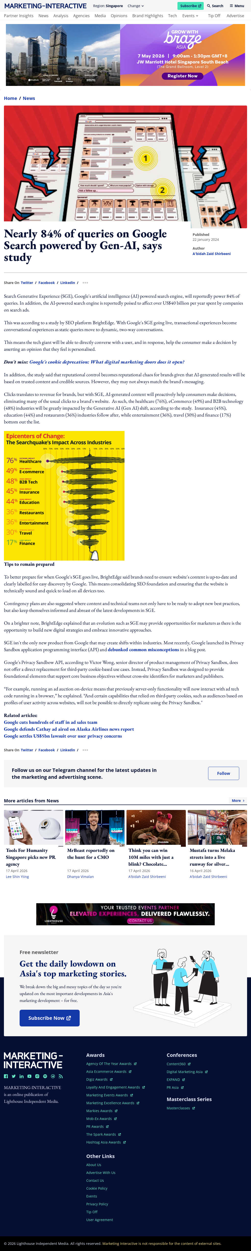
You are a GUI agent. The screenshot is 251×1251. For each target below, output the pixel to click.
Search (215, 5)
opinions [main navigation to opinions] (119, 15)
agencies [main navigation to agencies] (81, 15)
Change (136, 5)
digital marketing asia (187, 1071)
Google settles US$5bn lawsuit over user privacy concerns (63, 736)
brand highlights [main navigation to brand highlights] (147, 15)
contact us (95, 1180)
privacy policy (97, 1204)
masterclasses (181, 1108)
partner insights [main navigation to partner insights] (19, 15)
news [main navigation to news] (43, 15)
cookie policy (96, 1188)
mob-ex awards (101, 1118)
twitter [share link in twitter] (27, 283)
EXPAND (176, 1079)
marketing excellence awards (112, 1103)
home (10, 98)
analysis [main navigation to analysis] (60, 15)
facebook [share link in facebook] (46, 283)
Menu (237, 5)
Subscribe (192, 6)
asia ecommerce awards (108, 1071)
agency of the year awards (111, 1063)
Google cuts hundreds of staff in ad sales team (51, 722)
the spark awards (103, 1134)
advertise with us (100, 1172)
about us (93, 1164)
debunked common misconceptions (143, 649)
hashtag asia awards (106, 1142)
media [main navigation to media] (100, 15)
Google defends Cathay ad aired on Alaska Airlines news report (69, 729)
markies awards (101, 1110)
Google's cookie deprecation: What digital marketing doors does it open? (107, 362)
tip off (214, 15)
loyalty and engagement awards (115, 1087)
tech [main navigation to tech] (172, 15)
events (190, 15)
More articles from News (125, 800)
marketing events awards (109, 1095)
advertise (235, 15)
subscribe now (54, 1020)
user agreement (99, 1219)
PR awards (97, 1126)
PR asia (175, 1087)
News (29, 98)
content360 (178, 1064)
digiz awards (99, 1079)
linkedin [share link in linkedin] (67, 283)
